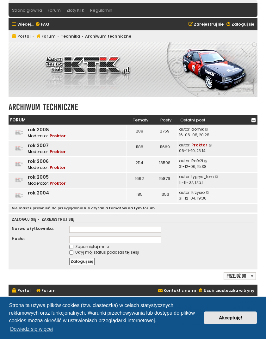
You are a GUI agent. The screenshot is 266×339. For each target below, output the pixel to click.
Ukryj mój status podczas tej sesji (104, 252)
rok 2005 (38, 177)
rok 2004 (38, 193)
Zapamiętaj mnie (89, 246)
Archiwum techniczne (43, 107)
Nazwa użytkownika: (33, 228)
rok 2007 (38, 145)
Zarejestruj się (57, 219)
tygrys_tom (202, 176)
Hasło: (18, 238)
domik (197, 129)
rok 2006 (38, 161)
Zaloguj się (24, 219)
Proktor (58, 136)
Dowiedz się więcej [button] (31, 329)
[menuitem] (42, 24)
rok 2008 (38, 129)
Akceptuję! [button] (230, 317)
